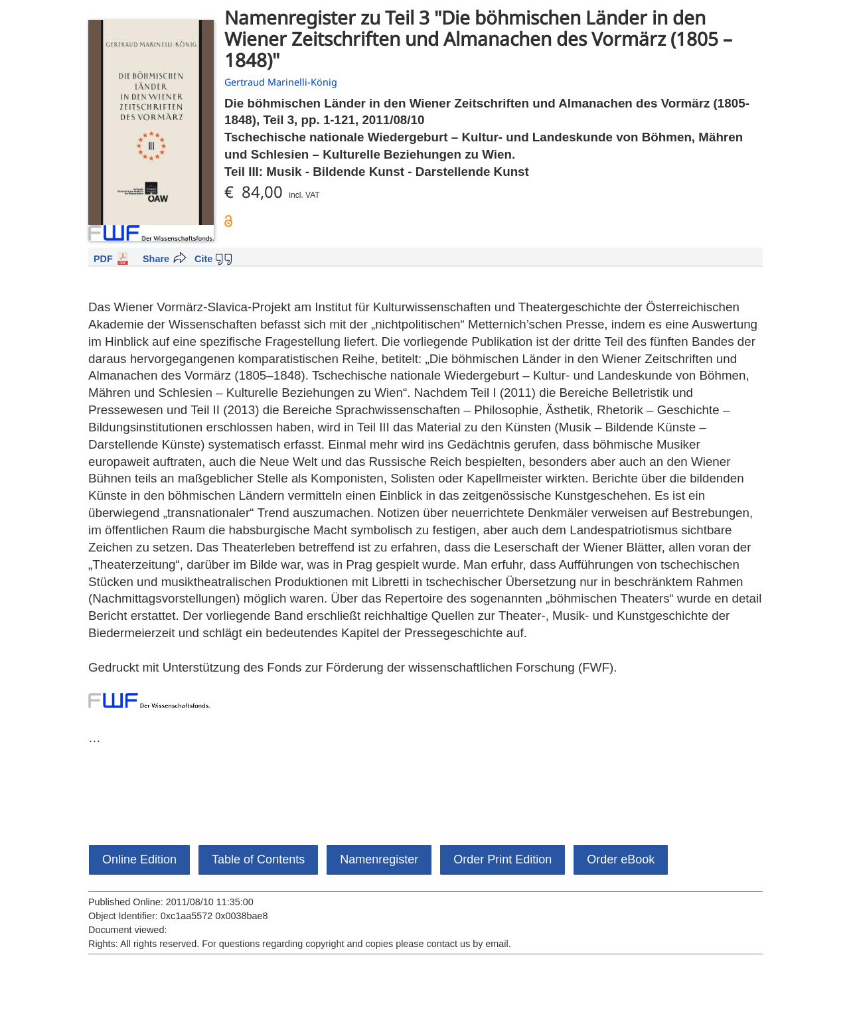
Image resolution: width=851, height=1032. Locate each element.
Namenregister (379, 859)
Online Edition (139, 859)
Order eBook (621, 859)
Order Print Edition (502, 859)
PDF (103, 259)
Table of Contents (258, 859)
